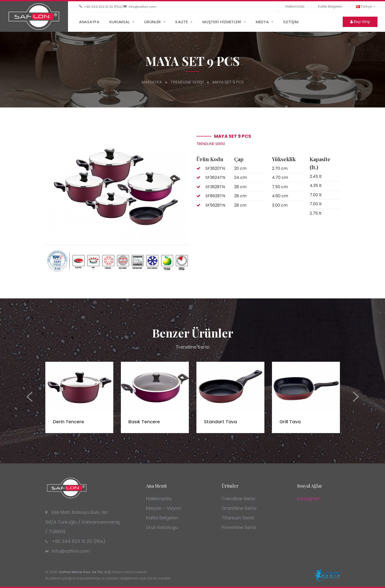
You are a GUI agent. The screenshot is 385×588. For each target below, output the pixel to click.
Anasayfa (151, 82)
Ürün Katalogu (162, 527)
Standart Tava (220, 421)
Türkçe (365, 6)
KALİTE (182, 21)
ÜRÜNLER (152, 21)
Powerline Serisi (239, 527)
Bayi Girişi (360, 21)
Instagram (309, 498)
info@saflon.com (142, 6)
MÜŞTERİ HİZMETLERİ (221, 21)
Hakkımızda (294, 6)
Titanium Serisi (238, 518)
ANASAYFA (89, 21)
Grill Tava (290, 421)
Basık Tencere (144, 421)
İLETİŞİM (291, 21)
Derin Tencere (68, 421)
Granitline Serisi (239, 508)
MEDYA (262, 21)
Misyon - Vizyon (163, 508)
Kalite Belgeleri (330, 6)
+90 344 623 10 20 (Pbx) (103, 6)
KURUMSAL (120, 21)
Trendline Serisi (187, 82)
